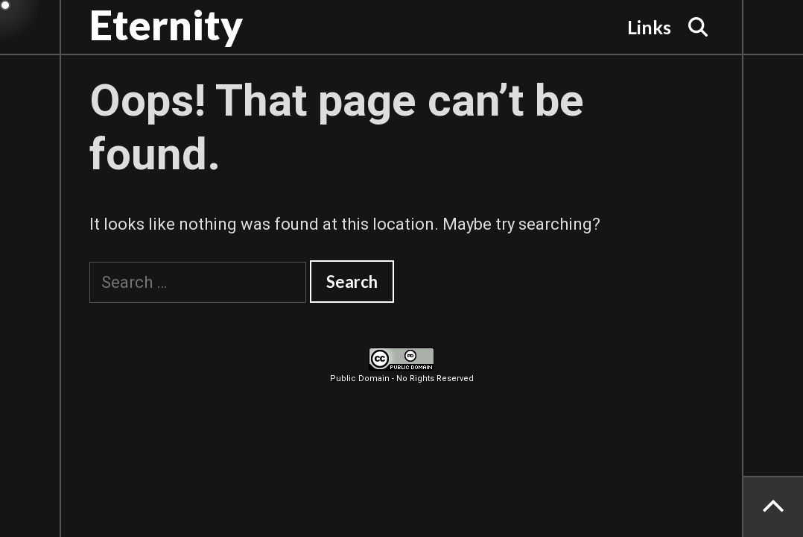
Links (649, 27)
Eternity (166, 24)
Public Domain (360, 378)
